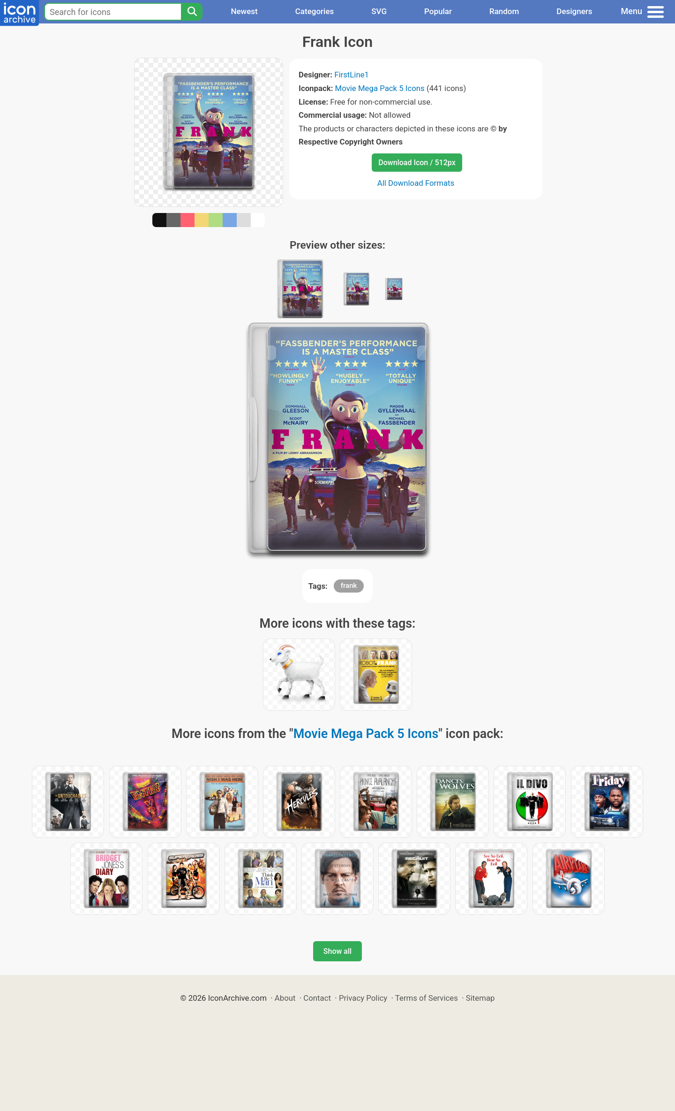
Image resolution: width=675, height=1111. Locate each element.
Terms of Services (426, 998)
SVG (379, 11)
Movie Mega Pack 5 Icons (380, 88)
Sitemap (480, 998)
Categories (314, 11)
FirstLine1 (351, 74)
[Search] (191, 12)
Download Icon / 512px (416, 162)
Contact (317, 998)
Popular (438, 11)
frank (349, 585)
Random (504, 11)
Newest (244, 11)
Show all (337, 951)
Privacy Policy (363, 998)
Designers (574, 11)
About (285, 998)
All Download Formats (416, 183)
